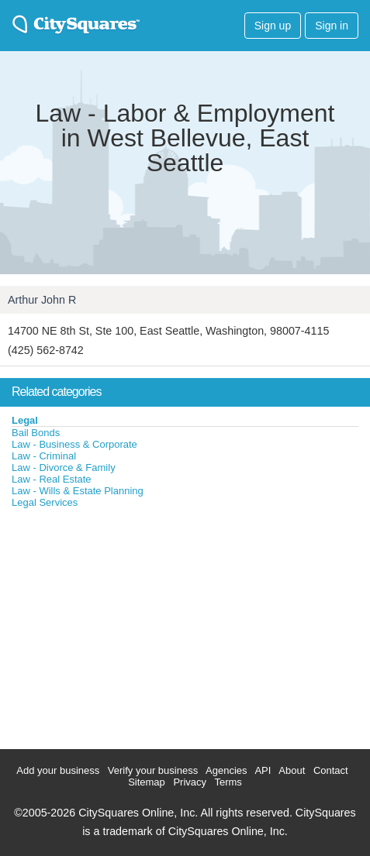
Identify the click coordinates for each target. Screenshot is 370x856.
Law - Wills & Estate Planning (78, 491)
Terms (227, 782)
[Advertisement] (116, 625)
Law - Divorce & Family (64, 467)
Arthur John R (42, 300)
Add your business (57, 770)
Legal (25, 420)
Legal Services (45, 502)
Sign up (272, 25)
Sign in (331, 25)
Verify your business (153, 770)
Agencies (226, 770)
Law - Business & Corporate (74, 444)
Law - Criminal (44, 456)
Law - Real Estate (52, 479)
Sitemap (146, 782)
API (262, 770)
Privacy (189, 782)
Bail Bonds (36, 432)
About (291, 770)
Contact (330, 770)
